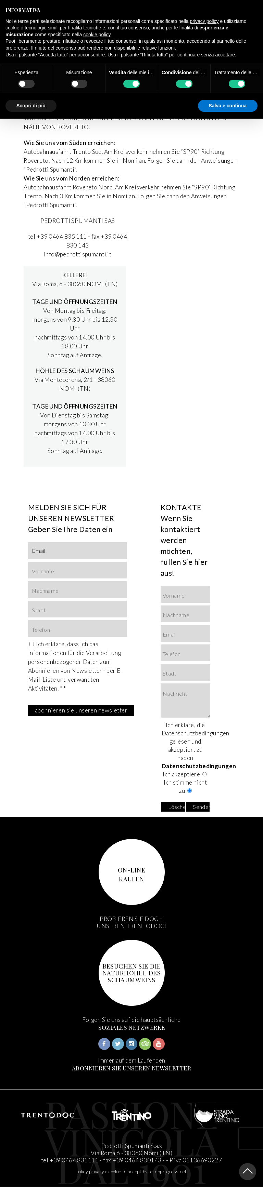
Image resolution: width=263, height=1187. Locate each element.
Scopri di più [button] (31, 105)
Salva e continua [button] (228, 105)
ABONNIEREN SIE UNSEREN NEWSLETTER (131, 1068)
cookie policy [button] (96, 34)
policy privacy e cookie (98, 1171)
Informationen (47, 652)
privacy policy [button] (204, 21)
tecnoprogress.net (168, 1171)
